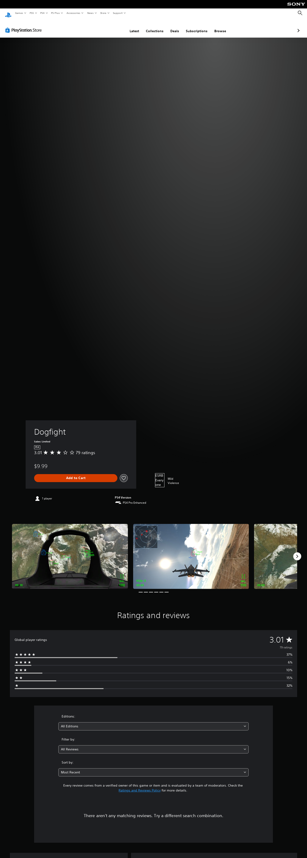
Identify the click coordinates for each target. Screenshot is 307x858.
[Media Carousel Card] (70, 552)
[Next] (297, 552)
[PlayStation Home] (8, 13)
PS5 (31, 13)
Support (117, 13)
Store (103, 13)
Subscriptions (172, 26)
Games (19, 13)
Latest (109, 26)
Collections (130, 26)
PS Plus (55, 13)
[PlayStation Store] (24, 25)
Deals (149, 26)
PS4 (42, 13)
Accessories (73, 13)
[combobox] (153, 722)
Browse (195, 26)
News (90, 13)
